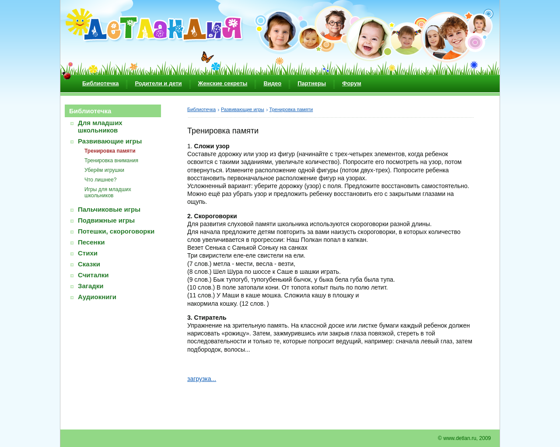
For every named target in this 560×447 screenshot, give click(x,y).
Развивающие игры (110, 141)
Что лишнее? (100, 180)
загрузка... (201, 378)
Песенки (91, 242)
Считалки (93, 275)
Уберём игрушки (104, 170)
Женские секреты (223, 83)
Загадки (91, 286)
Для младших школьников (100, 126)
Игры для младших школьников (107, 192)
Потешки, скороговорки (116, 231)
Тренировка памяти (110, 151)
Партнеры (312, 83)
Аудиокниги (97, 296)
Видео (272, 83)
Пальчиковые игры (109, 209)
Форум (351, 83)
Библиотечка (100, 83)
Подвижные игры (106, 220)
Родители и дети (158, 83)
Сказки (89, 264)
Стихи (88, 253)
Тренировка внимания (111, 160)
